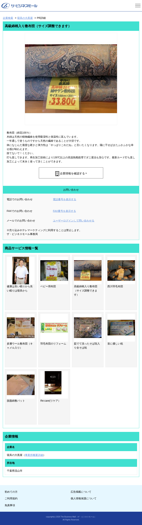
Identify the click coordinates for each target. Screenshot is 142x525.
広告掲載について (81, 491)
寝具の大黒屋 (25, 17)
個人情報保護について (84, 498)
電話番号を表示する (64, 199)
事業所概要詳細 (34, 455)
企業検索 (8, 17)
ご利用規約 (11, 498)
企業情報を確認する (72, 173)
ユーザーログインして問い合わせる (73, 220)
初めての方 (11, 491)
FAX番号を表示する (64, 210)
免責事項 (10, 505)
